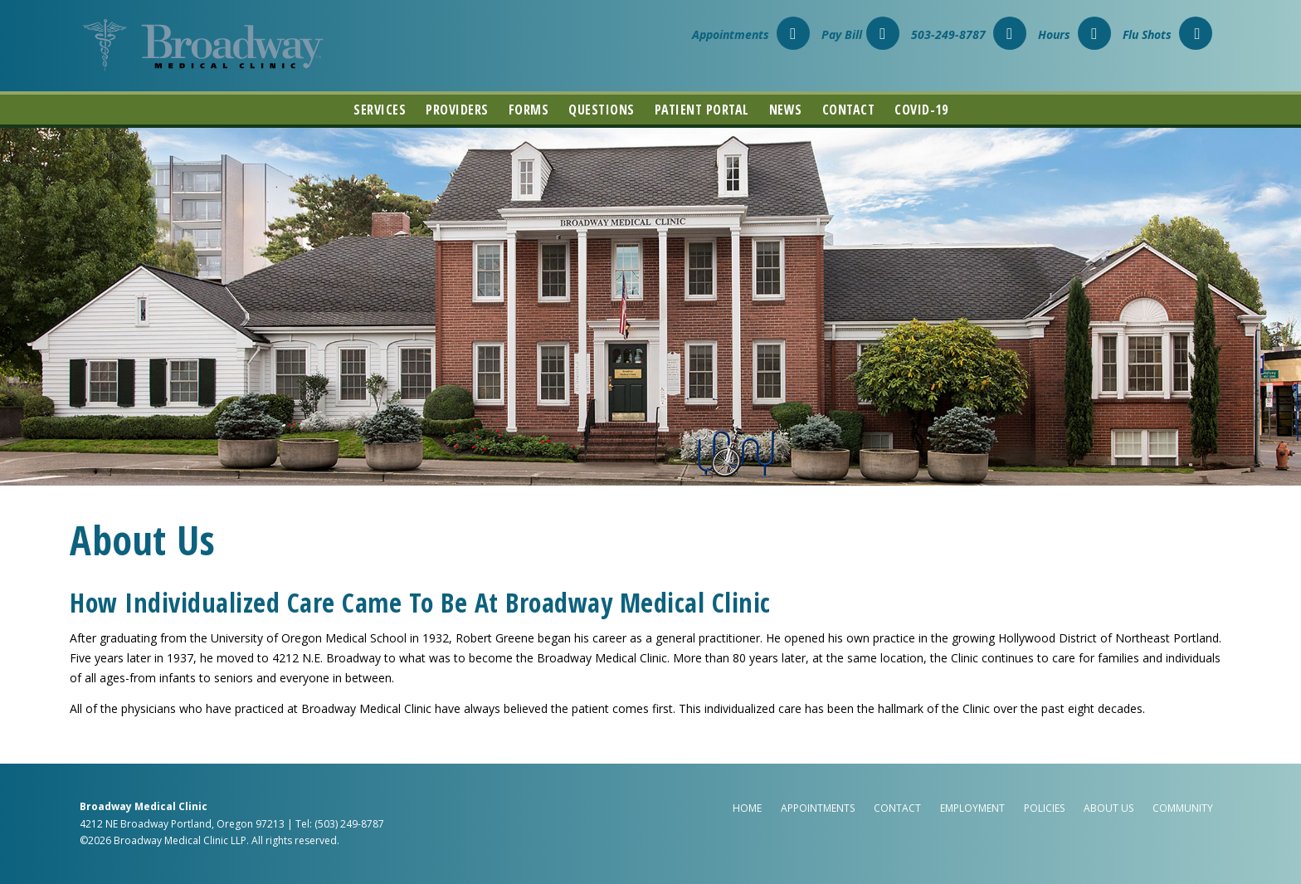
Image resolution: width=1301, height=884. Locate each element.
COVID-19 (921, 109)
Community (1182, 808)
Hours (1074, 34)
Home (747, 808)
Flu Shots (1167, 34)
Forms (529, 109)
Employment (972, 808)
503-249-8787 (968, 34)
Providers (457, 109)
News (785, 109)
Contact (848, 109)
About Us (1108, 808)
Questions (601, 109)
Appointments (751, 34)
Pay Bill (860, 34)
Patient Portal (702, 109)
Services (379, 109)
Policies (1044, 808)
